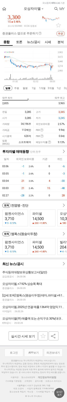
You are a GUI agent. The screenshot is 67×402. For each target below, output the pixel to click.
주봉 (16, 88)
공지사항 (39, 381)
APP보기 (33, 352)
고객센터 (28, 381)
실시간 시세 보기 (23, 336)
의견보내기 (53, 352)
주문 (60, 33)
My (62, 8)
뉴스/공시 (33, 42)
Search (56, 9)
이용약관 (15, 377)
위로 (59, 393)
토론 (19, 42)
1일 (34, 88)
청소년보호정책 (28, 377)
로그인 (14, 352)
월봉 (25, 88)
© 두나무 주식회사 (33, 396)
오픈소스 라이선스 (53, 381)
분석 (61, 42)
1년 (59, 88)
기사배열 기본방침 (13, 381)
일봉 (7, 88)
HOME (4, 9)
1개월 (42, 88)
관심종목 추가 (58, 25)
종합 (6, 42)
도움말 (41, 129)
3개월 (51, 88)
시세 (48, 42)
